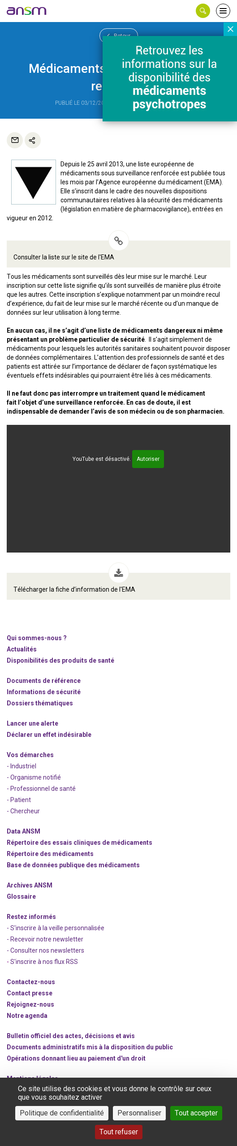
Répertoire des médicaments (50, 853)
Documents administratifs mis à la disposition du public (90, 1047)
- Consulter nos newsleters (45, 950)
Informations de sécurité (44, 692)
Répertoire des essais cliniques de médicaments (79, 842)
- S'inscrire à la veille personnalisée (55, 928)
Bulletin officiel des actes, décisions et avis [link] (71, 1035)
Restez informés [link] (31, 916)
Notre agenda (27, 1015)
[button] (203, 11)
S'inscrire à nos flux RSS (44, 961)
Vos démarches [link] (30, 754)
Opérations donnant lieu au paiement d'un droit (76, 1058)
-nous (30, 1004)
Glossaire (21, 896)
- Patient (19, 799)
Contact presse (29, 993)
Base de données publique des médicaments (73, 865)
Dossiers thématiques (40, 703)
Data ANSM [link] (23, 831)
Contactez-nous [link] (31, 981)
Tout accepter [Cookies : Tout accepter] (196, 1113)
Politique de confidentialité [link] (62, 1113)
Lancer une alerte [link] (32, 723)
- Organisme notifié (34, 777)
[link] (27, 11)
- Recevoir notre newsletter (45, 939)
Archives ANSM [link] (29, 885)
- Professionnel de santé (41, 788)
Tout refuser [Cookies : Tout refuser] (118, 1132)
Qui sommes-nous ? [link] (37, 638)
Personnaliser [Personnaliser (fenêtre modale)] (139, 1113)
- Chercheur (23, 811)
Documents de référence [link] (44, 680)
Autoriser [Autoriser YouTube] (148, 459)
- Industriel (21, 766)
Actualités (22, 649)
